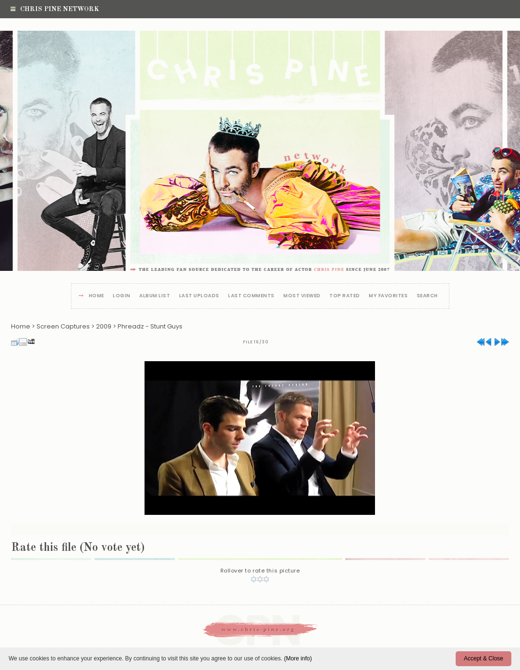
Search (427, 296)
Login (122, 296)
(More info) (298, 658)
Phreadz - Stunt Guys (150, 326)
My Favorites (388, 296)
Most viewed (302, 296)
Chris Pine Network (55, 9)
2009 (103, 326)
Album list (154, 296)
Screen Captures (63, 326)
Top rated (344, 296)
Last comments (251, 296)
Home (96, 296)
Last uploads (199, 296)
